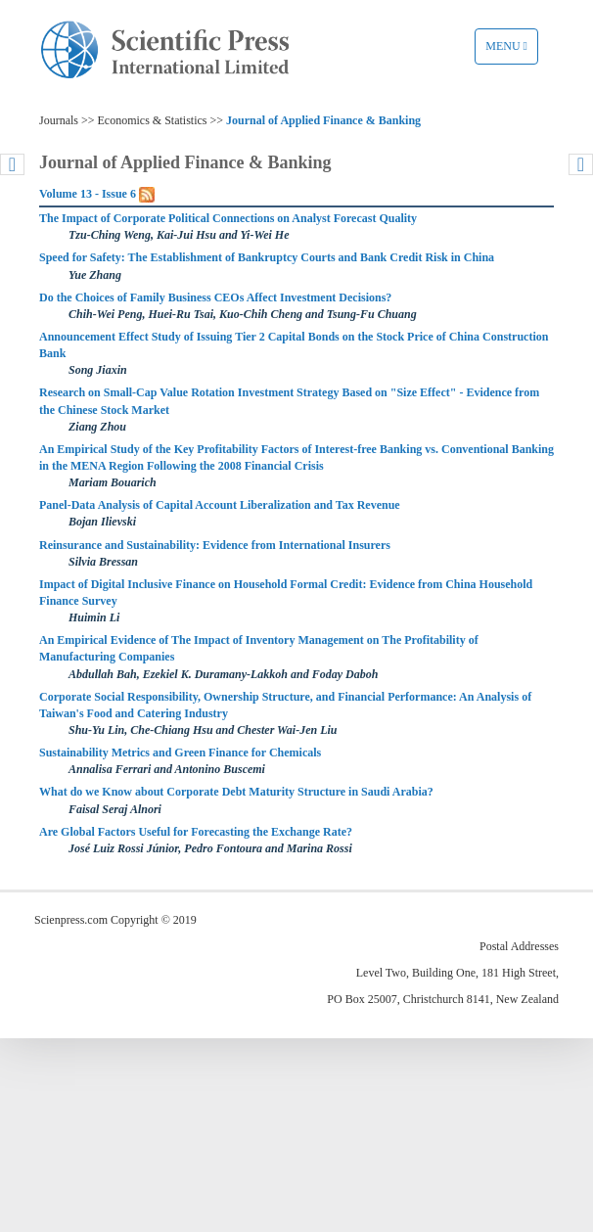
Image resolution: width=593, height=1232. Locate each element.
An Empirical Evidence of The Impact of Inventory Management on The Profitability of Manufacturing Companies (259, 648)
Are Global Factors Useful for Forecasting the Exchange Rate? (195, 832)
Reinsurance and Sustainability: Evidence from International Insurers (214, 545)
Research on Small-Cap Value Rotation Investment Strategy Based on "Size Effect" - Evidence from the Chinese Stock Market (289, 401)
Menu (511, 51)
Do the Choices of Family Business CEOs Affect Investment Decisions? (215, 297)
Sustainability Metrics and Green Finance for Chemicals (180, 752)
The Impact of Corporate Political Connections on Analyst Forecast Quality (228, 218)
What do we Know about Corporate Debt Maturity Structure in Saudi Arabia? (236, 792)
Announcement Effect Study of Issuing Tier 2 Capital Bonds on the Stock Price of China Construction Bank (293, 345)
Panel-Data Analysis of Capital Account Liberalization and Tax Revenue (219, 505)
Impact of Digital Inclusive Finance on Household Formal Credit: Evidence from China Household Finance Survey (285, 592)
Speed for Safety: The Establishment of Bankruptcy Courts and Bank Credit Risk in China (266, 257)
